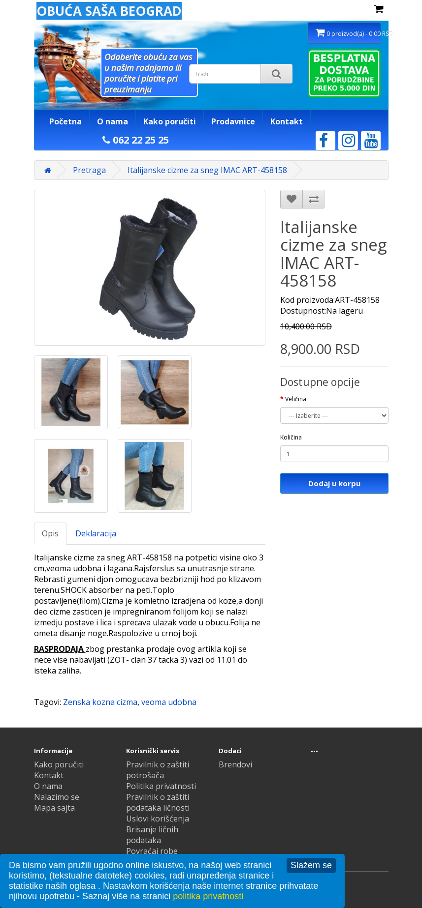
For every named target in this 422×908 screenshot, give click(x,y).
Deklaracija (95, 533)
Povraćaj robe (152, 851)
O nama (112, 121)
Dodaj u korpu (334, 483)
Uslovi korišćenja (157, 818)
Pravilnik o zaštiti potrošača (157, 770)
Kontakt (286, 121)
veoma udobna (168, 702)
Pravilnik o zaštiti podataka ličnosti (158, 802)
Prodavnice (233, 121)
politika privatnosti (208, 896)
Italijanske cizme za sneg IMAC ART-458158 (207, 170)
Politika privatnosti (161, 786)
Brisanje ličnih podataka (152, 835)
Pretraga (89, 170)
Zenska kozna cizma (100, 702)
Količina (291, 437)
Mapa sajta (54, 807)
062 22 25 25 (135, 139)
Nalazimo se (56, 796)
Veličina (295, 399)
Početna (65, 121)
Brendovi (235, 764)
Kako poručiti (169, 121)
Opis (50, 533)
